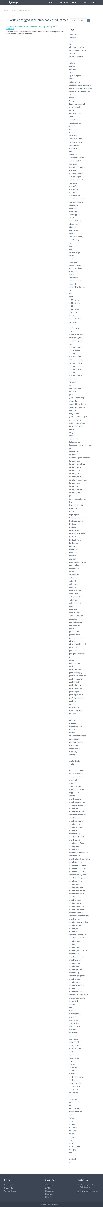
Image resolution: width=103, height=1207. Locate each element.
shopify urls (73, 988)
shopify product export (77, 935)
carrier (71, 117)
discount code (74, 224)
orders (71, 606)
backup (72, 98)
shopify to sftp (74, 979)
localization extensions (77, 534)
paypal (71, 628)
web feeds (73, 1127)
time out (72, 1074)
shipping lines (74, 793)
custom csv (73, 164)
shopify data (73, 831)
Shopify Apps (63, 2)
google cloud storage (77, 398)
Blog (84, 2)
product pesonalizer (76, 698)
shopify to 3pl (74, 966)
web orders (73, 1131)
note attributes (74, 565)
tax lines (72, 1064)
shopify (72, 796)
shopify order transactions (78, 922)
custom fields (74, 186)
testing (72, 1071)
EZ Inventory (49, 1191)
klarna (71, 511)
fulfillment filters (75, 363)
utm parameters (75, 1108)
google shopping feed (77, 423)
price (71, 657)
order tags (73, 609)
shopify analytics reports (78, 802)
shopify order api (75, 900)
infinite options (74, 442)
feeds (71, 297)
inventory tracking (76, 489)
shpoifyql (72, 1004)
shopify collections (76, 821)
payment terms (74, 625)
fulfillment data (75, 357)
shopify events (74, 834)
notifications (74, 568)
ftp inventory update (76, 341)
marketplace (74, 549)
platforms (73, 647)
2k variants (73, 38)
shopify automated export (78, 805)
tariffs (71, 1055)
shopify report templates (78, 951)
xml (70, 1156)
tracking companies (76, 1077)
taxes (71, 1061)
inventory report (75, 483)
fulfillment (73, 354)
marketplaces (74, 553)
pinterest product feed (77, 644)
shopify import (74, 856)
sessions (72, 764)
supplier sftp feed (75, 1048)
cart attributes (74, 120)
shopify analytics (75, 799)
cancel (71, 110)
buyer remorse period (77, 104)
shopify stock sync (75, 960)
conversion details (75, 139)
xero (71, 1153)
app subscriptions (75, 76)
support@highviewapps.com (90, 1191)
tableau (72, 1052)
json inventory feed (76, 505)
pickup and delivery (76, 638)
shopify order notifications (79, 916)
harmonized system (76, 426)
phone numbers (74, 635)
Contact (94, 2)
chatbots (72, 126)
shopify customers (76, 827)
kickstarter (73, 508)
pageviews (73, 619)
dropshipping (74, 240)
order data (73, 578)
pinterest (72, 641)
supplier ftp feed (75, 1045)
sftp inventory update (77, 777)
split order (73, 1029)
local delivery (74, 530)
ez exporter (73, 271)
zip (70, 1162)
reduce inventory (75, 711)
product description (76, 679)
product (72, 666)
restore (72, 733)
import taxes (74, 439)
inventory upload (75, 493)
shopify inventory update (78, 875)
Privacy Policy (9, 1188)
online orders (74, 575)
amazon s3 (73, 66)
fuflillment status (75, 347)
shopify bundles (75, 818)
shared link (73, 780)
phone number (74, 632)
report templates (75, 726)
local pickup (73, 543)
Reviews (75, 2)
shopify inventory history (78, 868)
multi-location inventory (78, 562)
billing (71, 101)
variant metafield (75, 1112)
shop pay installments (77, 998)
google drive (73, 401)
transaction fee (75, 1086)
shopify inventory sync (77, 872)
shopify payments (75, 925)
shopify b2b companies (77, 812)
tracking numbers (75, 1083)
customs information (76, 202)
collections (73, 136)
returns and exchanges (77, 736)
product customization (77, 676)
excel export (73, 262)
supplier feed (74, 1042)
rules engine (73, 745)
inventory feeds (75, 467)
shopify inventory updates (78, 878)
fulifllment (73, 379)
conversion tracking (76, 142)
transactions (73, 1093)
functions (72, 382)
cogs (71, 132)
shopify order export (76, 909)
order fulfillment (75, 590)
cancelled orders (75, 113)
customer (72, 170)
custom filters (74, 189)
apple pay (72, 72)
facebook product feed (77, 287)
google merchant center (78, 407)
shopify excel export (76, 837)
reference (73, 714)
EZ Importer (49, 1194)
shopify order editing (76, 906)
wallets (72, 1124)
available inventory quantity (79, 91)
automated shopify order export (81, 88)
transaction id (74, 1089)
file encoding (74, 309)
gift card (72, 391)
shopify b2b (73, 808)
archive (72, 79)
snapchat (72, 1017)
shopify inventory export (78, 865)
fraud (71, 325)
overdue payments (76, 616)
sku (70, 1007)
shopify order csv (75, 903)
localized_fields (75, 540)
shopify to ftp (74, 973)
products (72, 701)
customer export (75, 177)
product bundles (75, 669)
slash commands (75, 1014)
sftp (70, 767)
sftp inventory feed (76, 774)
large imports (74, 515)
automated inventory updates (80, 85)
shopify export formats (77, 843)
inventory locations (76, 477)
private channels (75, 663)
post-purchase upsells (77, 654)
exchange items (75, 265)
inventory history (75, 470)
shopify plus (73, 928)
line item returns (75, 524)
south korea (73, 1020)
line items (72, 527)
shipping (72, 783)
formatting (73, 322)
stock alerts (73, 1036)
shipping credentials (76, 789)
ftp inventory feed (76, 338)
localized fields (74, 537)
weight (71, 1134)
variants (72, 1115)
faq (70, 290)
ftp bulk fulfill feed (76, 335)
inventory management (78, 480)
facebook (72, 284)
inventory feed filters (77, 464)
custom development (77, 167)
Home (51, 2)
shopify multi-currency (77, 891)
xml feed (72, 1159)
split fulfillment (75, 1023)
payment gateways (76, 622)
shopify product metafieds (79, 938)
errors (71, 256)
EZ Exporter (10, 28)
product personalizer (76, 695)
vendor (71, 1118)
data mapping (74, 211)
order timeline (74, 613)
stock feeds (73, 1039)
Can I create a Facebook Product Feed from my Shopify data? (31, 26)
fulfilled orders (74, 350)
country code (74, 145)
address (72, 53)
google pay (73, 410)
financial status (75, 319)
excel (71, 259)
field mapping (74, 300)
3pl (70, 44)
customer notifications (77, 180)
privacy (72, 660)
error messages (74, 253)
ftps (70, 344)
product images (75, 685)
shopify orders (74, 919)
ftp (70, 331)
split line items (74, 1026)
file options (73, 313)
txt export (73, 1099)
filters (71, 316)
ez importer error (75, 281)
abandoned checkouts (77, 47)
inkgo (71, 448)
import (71, 436)
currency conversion (76, 158)
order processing (75, 603)
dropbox (72, 234)
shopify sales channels (77, 957)
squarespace (73, 1033)
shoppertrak (73, 1001)
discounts (72, 227)
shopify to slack (74, 982)
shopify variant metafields (78, 995)
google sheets (74, 414)
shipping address (75, 786)
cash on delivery (75, 123)
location (72, 546)
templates (73, 1067)
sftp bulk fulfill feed (76, 771)
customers (73, 183)
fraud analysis (74, 328)
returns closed (74, 739)
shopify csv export (75, 824)
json (70, 502)
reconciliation (74, 707)
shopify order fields (76, 913)
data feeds (73, 208)
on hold (72, 571)
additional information (77, 50)
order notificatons (75, 597)
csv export (73, 155)
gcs (70, 385)
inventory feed (74, 461)
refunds (72, 720)
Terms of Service (10, 1191)
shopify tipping (74, 963)
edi (70, 243)
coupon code (73, 148)
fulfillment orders (75, 369)
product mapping (75, 688)
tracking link (73, 1080)
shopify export (74, 840)
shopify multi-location (77, 894)
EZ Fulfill (48, 1188)
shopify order (74, 897)
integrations (73, 451)
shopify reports (74, 947)
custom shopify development (79, 199)
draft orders (73, 230)
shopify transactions (76, 985)
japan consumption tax (77, 499)
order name (73, 594)
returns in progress (76, 742)
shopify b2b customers (77, 815)
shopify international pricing (79, 859)
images (72, 433)
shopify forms (74, 849)
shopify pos (73, 932)
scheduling (73, 752)
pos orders (73, 651)
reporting (72, 723)
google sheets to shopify (78, 417)
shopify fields (74, 846)
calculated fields (75, 107)
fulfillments (73, 373)
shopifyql (72, 944)
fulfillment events (75, 360)
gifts (71, 395)
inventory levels (75, 474)
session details (74, 761)
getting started (75, 388)
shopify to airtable (76, 969)
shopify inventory (75, 862)
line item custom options (78, 518)
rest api (72, 729)
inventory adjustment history (79, 458)
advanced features (76, 57)
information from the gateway (80, 445)
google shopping (75, 420)
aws (70, 95)
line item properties (76, 521)
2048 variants (74, 35)
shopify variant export (77, 992)
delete (71, 218)
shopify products (75, 941)
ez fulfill (72, 275)
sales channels (74, 748)
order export (73, 587)
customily (72, 193)
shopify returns (74, 954)
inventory (72, 455)
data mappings (74, 215)
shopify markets (75, 884)
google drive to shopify (77, 404)
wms (71, 1143)
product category (75, 673)
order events (73, 584)
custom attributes (75, 161)
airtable (72, 63)
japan (71, 496)
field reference (74, 303)
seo (70, 758)
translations (73, 1096)
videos (71, 1121)
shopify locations (75, 881)
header (71, 429)
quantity (72, 704)
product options (75, 692)
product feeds (74, 682)
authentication (74, 82)
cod (70, 129)
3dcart (71, 41)
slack (71, 1011)
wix (70, 1140)
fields (71, 306)
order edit (72, 581)
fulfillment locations (76, 366)
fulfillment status (75, 376)
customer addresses (76, 174)
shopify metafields (76, 887)
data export (73, 205)
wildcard (72, 1137)
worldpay (72, 1150)
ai (70, 60)
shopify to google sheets (78, 976)
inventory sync (74, 486)
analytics (72, 69)
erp (70, 249)
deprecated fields (75, 221)
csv (70, 151)
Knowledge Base (15, 10)
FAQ (70, 294)
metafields (73, 556)
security (72, 755)
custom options (74, 196)
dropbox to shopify (76, 237)
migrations (73, 559)
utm (70, 1105)
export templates (75, 268)
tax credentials (74, 1058)
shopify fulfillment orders (78, 853)
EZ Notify (48, 1197)
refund (71, 717)
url (70, 1102)
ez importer (73, 278)
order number (74, 600)
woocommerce (74, 1146)
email (71, 246)
